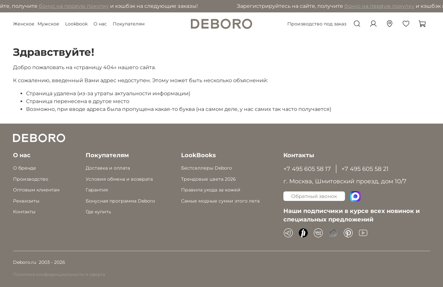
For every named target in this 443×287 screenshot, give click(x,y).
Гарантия (97, 190)
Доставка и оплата (108, 168)
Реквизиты (26, 201)
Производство (30, 179)
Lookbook (76, 24)
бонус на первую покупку (75, 6)
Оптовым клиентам (36, 190)
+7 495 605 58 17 (307, 168)
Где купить (98, 212)
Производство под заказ (316, 24)
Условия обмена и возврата (119, 179)
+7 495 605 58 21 (365, 168)
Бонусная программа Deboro (120, 201)
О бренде (24, 168)
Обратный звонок (314, 196)
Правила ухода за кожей (210, 190)
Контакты (24, 212)
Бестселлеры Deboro (206, 168)
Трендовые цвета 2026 (208, 179)
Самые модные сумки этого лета (220, 201)
